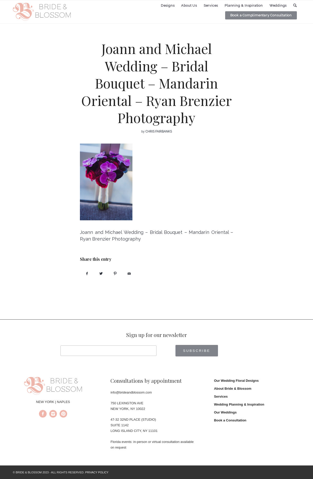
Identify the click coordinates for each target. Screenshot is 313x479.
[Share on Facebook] (87, 274)
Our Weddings (225, 412)
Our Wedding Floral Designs (236, 381)
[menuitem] (168, 6)
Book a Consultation (230, 420)
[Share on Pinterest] (115, 274)
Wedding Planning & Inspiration (239, 404)
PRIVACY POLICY (97, 472)
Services (221, 396)
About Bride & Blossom (232, 388)
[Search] (295, 5)
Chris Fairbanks (158, 131)
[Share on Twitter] (101, 274)
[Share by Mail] (129, 274)
